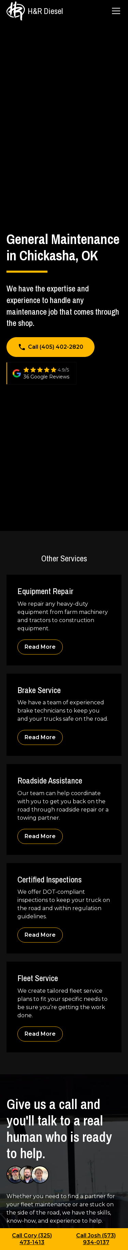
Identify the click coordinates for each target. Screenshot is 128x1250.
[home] (34, 10)
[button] (115, 11)
